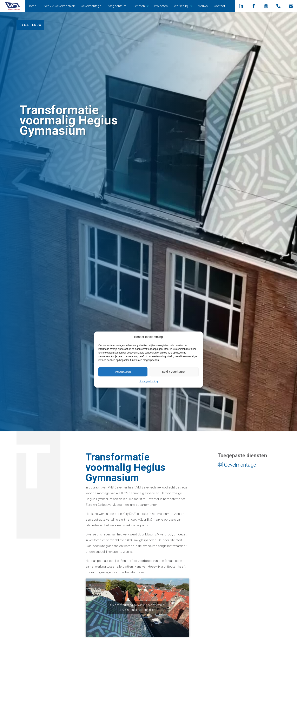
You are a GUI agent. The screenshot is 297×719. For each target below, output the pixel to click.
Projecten (161, 6)
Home (32, 6)
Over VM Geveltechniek (58, 6)
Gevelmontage (91, 6)
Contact (219, 6)
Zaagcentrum (116, 6)
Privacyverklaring (148, 381)
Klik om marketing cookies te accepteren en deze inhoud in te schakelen (138, 607)
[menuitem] (32, 6)
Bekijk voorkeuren (174, 371)
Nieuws (203, 6)
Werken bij (181, 6)
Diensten (138, 6)
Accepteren (123, 371)
